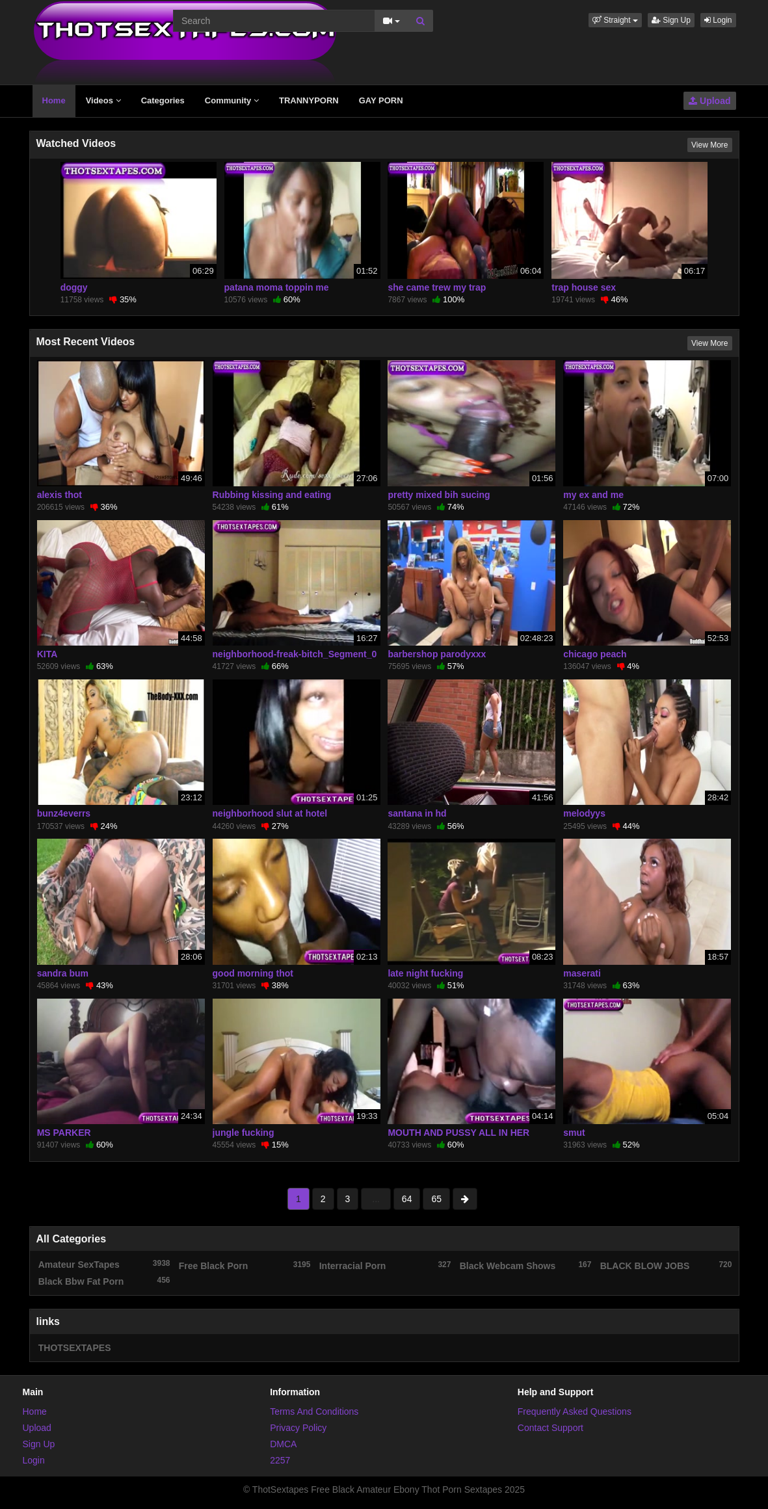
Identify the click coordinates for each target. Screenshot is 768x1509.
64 (407, 1199)
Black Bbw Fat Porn (104, 1281)
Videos (103, 100)
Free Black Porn (245, 1265)
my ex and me (593, 495)
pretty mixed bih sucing (439, 495)
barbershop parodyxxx (437, 654)
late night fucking (425, 973)
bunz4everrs (63, 813)
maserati (582, 973)
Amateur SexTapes (104, 1264)
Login (718, 20)
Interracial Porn (385, 1265)
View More (709, 145)
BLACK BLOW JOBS (666, 1265)
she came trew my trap (437, 287)
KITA (47, 654)
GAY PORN (381, 100)
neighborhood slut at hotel (270, 813)
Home (54, 100)
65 (436, 1199)
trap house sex (583, 287)
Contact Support (550, 1428)
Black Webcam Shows (526, 1265)
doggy (74, 287)
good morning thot (253, 973)
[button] (615, 20)
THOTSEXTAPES (74, 1348)
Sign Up (671, 20)
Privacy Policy (298, 1428)
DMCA (283, 1444)
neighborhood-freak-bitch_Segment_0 (295, 654)
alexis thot (59, 495)
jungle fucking (243, 1132)
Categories (163, 100)
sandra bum (62, 973)
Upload (709, 101)
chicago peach (594, 654)
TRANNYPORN (309, 100)
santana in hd (417, 813)
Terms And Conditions (314, 1411)
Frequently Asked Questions (574, 1411)
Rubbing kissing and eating (272, 495)
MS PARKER (64, 1132)
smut (574, 1132)
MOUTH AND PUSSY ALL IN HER (458, 1132)
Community (232, 100)
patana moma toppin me (276, 287)
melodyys (584, 813)
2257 (280, 1460)
